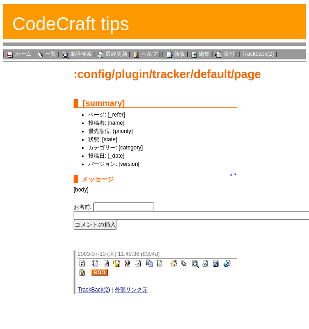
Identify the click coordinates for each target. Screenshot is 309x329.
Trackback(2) (258, 54)
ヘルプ (145, 54)
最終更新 (112, 54)
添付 (224, 54)
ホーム (19, 54)
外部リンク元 (131, 290)
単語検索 (76, 54)
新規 (175, 54)
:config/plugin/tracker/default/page (167, 74)
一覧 (46, 54)
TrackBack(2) (94, 290)
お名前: (83, 207)
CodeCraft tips (70, 24)
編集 (200, 54)
